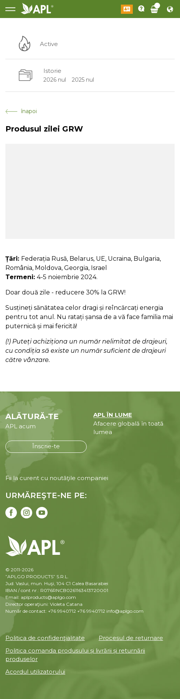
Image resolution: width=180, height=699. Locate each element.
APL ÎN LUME (112, 414)
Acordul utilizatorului (35, 671)
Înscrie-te (46, 446)
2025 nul (83, 79)
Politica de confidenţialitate (45, 637)
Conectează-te (127, 9)
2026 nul (54, 79)
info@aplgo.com (125, 611)
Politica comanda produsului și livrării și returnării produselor (75, 655)
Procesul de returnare (131, 637)
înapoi (21, 111)
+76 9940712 (91, 611)
